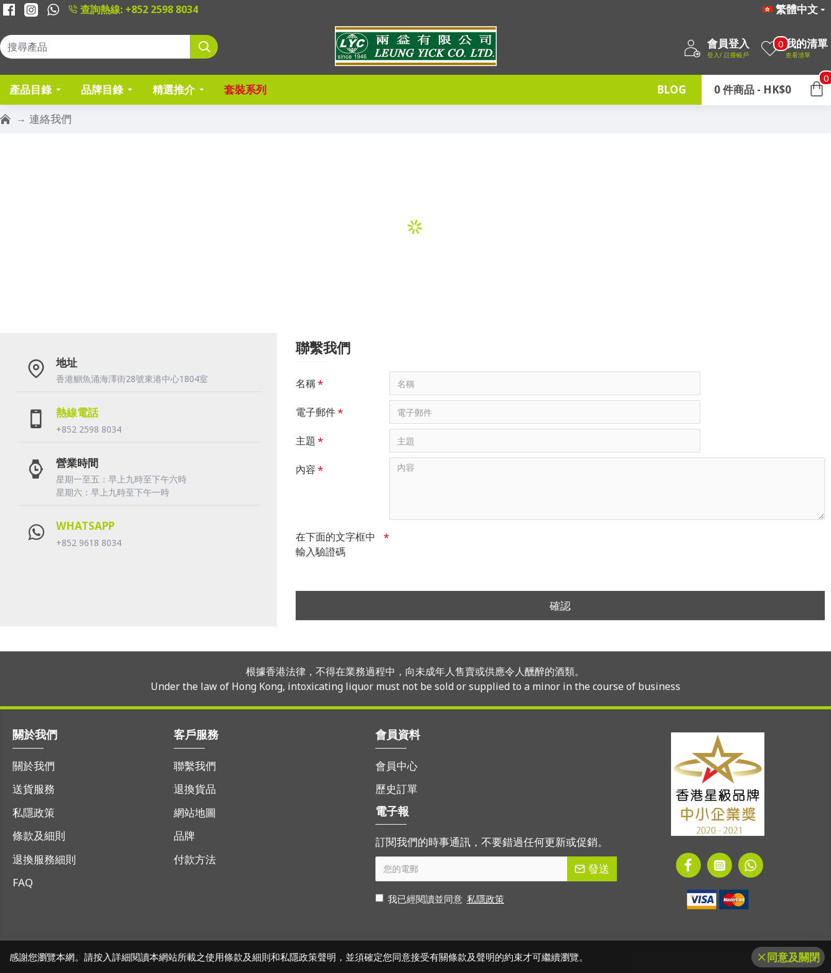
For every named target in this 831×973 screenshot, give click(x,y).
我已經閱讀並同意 (440, 899)
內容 (306, 469)
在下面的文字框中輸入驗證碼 (335, 544)
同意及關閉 (793, 957)
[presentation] (476, 547)
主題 (306, 441)
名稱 (306, 383)
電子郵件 (316, 412)
